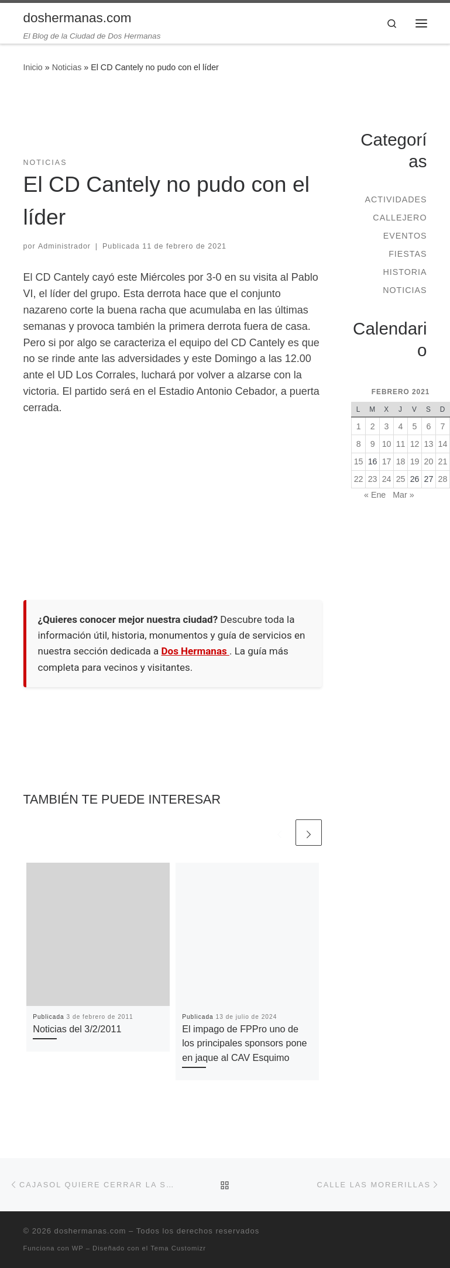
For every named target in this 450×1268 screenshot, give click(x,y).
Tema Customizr (178, 1248)
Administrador (64, 246)
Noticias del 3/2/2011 (77, 1029)
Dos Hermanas (195, 651)
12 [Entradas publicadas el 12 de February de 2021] (415, 444)
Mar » (403, 494)
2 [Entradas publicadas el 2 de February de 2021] (372, 426)
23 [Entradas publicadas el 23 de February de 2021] (372, 479)
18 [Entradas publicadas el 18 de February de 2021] (401, 461)
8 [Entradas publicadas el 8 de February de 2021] (358, 444)
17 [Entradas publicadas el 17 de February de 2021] (386, 461)
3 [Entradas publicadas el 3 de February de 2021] (386, 426)
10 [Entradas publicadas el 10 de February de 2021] (386, 444)
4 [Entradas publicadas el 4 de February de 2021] (401, 426)
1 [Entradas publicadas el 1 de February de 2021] (358, 426)
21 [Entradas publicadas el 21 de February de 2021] (443, 461)
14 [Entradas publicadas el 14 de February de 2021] (443, 444)
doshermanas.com (90, 1230)
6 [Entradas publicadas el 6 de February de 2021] (429, 426)
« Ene (375, 494)
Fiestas (408, 254)
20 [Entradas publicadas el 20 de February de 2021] (429, 461)
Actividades (396, 199)
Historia (405, 272)
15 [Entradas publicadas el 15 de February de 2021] (358, 461)
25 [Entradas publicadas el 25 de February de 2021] (401, 479)
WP (78, 1248)
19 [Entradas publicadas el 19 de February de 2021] (415, 461)
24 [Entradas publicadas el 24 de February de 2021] (386, 479)
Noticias (67, 67)
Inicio (33, 67)
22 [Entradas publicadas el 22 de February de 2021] (358, 479)
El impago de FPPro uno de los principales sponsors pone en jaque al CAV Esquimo (244, 1043)
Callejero (400, 217)
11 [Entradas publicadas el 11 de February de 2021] (401, 444)
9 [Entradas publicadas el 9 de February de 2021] (372, 444)
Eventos (405, 235)
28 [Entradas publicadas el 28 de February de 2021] (443, 479)
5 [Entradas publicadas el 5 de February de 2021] (415, 426)
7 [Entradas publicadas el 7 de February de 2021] (443, 426)
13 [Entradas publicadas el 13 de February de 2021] (429, 444)
